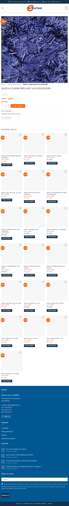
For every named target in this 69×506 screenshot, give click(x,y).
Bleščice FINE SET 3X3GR (54, 156)
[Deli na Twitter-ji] (6, 118)
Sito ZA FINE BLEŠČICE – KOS (55, 338)
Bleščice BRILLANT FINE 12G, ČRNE (11, 303)
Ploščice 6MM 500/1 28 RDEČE (55, 303)
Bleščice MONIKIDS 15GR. (31, 229)
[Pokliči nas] (9, 416)
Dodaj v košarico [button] (7, 164)
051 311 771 (8, 410)
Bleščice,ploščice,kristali (14, 84)
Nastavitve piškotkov (40, 503)
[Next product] (3, 94)
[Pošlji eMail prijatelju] (9, 118)
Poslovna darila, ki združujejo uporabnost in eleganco (23, 466)
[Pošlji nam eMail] (6, 416)
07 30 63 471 (8, 412)
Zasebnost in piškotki (8, 438)
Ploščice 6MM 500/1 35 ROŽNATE (33, 156)
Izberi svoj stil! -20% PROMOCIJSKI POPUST (19, 455)
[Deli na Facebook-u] (3, 118)
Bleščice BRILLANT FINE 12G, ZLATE (11, 193)
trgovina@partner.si (13, 405)
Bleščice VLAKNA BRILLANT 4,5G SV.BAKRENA (10, 230)
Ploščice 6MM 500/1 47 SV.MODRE (56, 229)
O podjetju (4, 428)
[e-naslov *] (34, 479)
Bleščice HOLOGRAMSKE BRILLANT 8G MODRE (11, 156)
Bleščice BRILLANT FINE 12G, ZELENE (32, 267)
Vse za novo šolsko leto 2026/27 (16, 449)
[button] (2, 8)
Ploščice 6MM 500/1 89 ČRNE (9, 338)
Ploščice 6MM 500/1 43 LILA (32, 303)
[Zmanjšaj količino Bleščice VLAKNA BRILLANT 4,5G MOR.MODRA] (2, 106)
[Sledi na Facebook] (3, 416)
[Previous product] (6, 94)
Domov (3, 84)
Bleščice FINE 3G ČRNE (30, 338)
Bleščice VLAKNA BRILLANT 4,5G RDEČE (10, 267)
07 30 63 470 (8, 407)
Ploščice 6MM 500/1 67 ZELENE (10, 373)
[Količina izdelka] (5, 106)
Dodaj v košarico (17, 106)
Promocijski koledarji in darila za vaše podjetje (21, 461)
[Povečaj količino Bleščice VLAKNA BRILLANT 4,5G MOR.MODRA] (8, 106)
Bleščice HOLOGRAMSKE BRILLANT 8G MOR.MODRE (56, 193)
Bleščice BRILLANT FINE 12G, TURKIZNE (32, 193)
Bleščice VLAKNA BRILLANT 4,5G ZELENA (56, 267)
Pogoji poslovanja (7, 431)
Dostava (4, 435)
